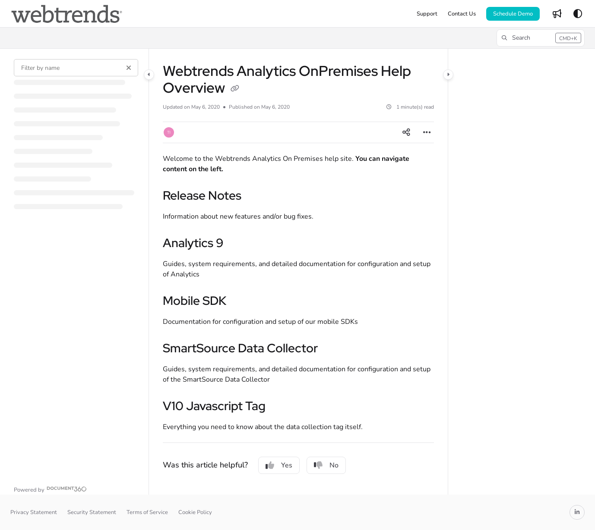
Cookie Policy (195, 512)
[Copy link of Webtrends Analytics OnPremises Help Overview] (235, 89)
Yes (279, 465)
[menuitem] (427, 13)
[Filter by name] (76, 67)
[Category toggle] (149, 74)
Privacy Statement (33, 512)
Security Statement (91, 512)
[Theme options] (578, 14)
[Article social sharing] (406, 132)
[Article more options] (427, 132)
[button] (66, 13)
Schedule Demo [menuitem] (513, 14)
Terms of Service (147, 512)
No (326, 465)
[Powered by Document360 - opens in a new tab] (50, 488)
